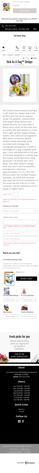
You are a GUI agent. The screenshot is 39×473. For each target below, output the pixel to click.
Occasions (10, 55)
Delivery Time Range (10, 217)
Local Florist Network (15, 452)
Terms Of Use (13, 449)
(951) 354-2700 (10, 26)
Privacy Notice (25, 449)
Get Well (17, 55)
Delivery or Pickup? (10, 206)
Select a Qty (7, 194)
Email (34, 58)
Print (26, 58)
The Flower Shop (20, 35)
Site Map (27, 452)
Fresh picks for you (19, 342)
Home (4, 55)
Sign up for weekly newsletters (19, 355)
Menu (3, 50)
